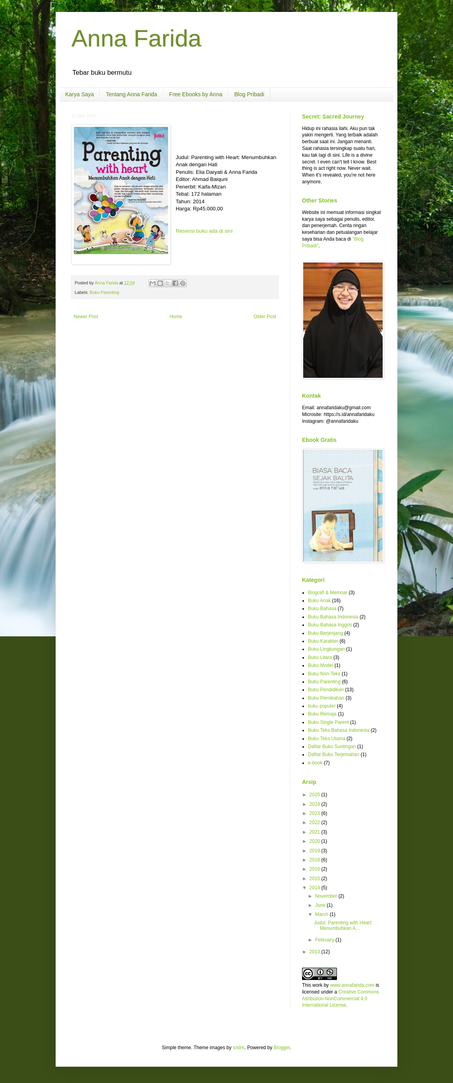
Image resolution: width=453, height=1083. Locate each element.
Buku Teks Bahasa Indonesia (339, 730)
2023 (315, 813)
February (325, 940)
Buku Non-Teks (324, 674)
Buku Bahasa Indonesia (333, 617)
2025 (315, 794)
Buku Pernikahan (326, 698)
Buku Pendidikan (326, 689)
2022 (315, 822)
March (322, 914)
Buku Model (320, 665)
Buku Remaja (322, 714)
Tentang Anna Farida (131, 94)
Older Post (265, 316)
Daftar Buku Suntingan (332, 746)
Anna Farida (136, 38)
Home (176, 316)
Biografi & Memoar (327, 592)
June (321, 905)
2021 (315, 832)
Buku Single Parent (328, 722)
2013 (315, 952)
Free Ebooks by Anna (196, 94)
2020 (315, 841)
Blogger (282, 1047)
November (327, 896)
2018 (315, 860)
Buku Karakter (323, 641)
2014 (315, 888)
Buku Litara (320, 657)
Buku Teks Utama (326, 738)
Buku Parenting (104, 292)
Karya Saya (79, 94)
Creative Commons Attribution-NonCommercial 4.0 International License (340, 998)
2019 (315, 851)
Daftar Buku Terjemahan (333, 754)
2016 (315, 869)
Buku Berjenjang (325, 633)
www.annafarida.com (352, 985)
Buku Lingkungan (326, 649)
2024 (315, 804)
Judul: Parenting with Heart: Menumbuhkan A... (343, 925)
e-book (315, 763)
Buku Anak (319, 600)
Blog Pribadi (249, 94)
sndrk (238, 1047)
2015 (315, 878)
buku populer (321, 706)
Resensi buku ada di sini (204, 231)
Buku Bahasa (322, 608)
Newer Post (86, 316)
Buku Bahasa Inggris (330, 625)
